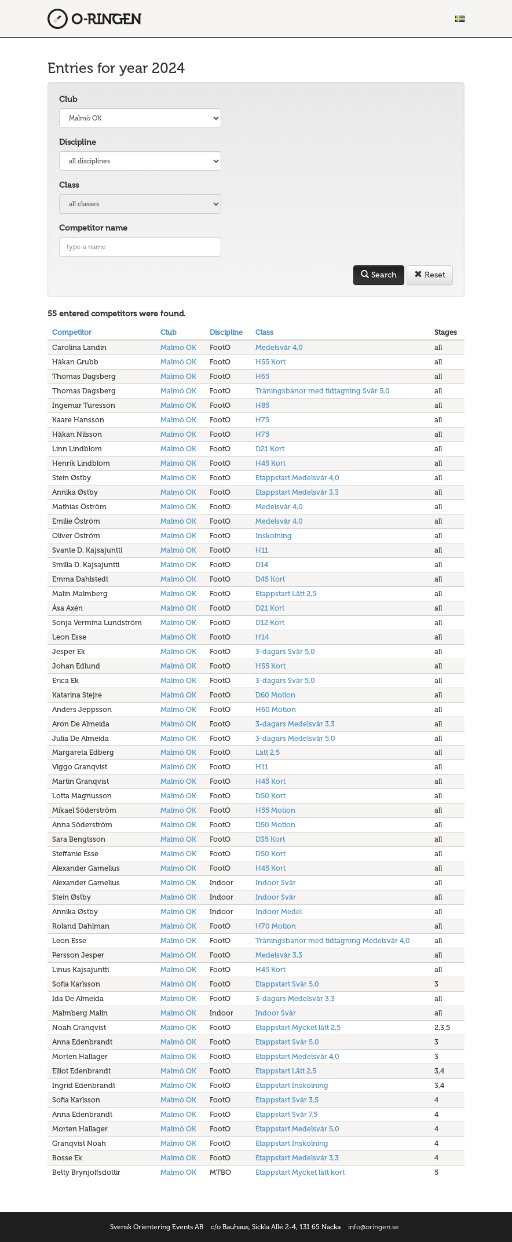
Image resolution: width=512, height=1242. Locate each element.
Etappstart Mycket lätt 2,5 (298, 1027)
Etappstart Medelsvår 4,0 (297, 477)
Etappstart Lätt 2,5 (285, 593)
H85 (262, 405)
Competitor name (93, 228)
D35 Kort (270, 839)
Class (69, 185)
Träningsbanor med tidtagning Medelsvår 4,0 (332, 940)
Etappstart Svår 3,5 (287, 1099)
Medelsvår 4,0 (279, 347)
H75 (262, 419)
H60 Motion (275, 709)
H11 (261, 550)
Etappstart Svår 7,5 (286, 1114)
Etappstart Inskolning (291, 1085)
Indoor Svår (275, 882)
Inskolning (273, 535)
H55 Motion (275, 810)
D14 (261, 564)
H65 (262, 376)
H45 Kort (270, 463)
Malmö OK (178, 347)
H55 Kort (270, 361)
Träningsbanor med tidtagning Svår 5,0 (322, 390)
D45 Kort (270, 579)
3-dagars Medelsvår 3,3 (295, 723)
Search (379, 275)
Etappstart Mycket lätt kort (300, 1172)
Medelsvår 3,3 (278, 955)
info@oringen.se (373, 1227)
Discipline (77, 142)
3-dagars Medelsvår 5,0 (295, 738)
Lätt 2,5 (267, 752)
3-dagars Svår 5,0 (285, 651)
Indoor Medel (278, 911)
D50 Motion (275, 824)
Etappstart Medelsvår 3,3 (297, 492)
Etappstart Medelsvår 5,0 (297, 1128)
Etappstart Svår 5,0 (287, 984)
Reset (429, 275)
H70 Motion (275, 926)
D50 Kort (270, 795)
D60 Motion (275, 695)
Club (68, 99)
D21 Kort (269, 448)
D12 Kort (269, 622)
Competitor (72, 332)
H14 (262, 637)
